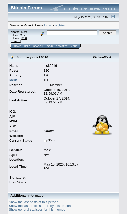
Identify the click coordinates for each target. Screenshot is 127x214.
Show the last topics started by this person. (40, 206)
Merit (13, 80)
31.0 (24, 38)
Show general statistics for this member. (38, 209)
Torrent (15, 41)
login (47, 25)
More (74, 46)
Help (27, 46)
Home (17, 46)
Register (62, 46)
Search (38, 46)
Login (49, 46)
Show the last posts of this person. (34, 202)
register (60, 25)
